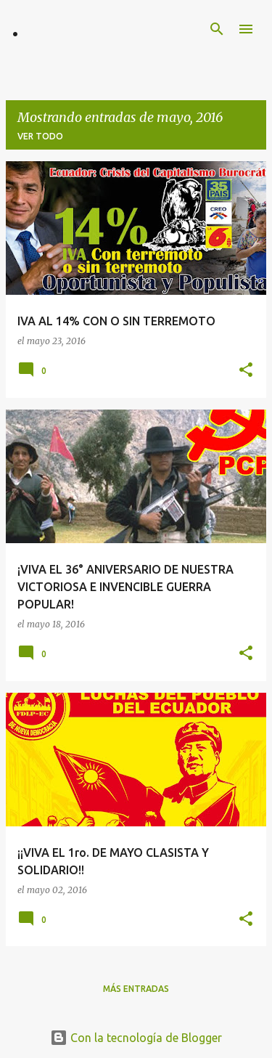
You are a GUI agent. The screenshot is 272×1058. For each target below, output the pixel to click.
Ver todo (40, 136)
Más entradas (136, 988)
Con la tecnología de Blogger (136, 1037)
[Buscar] (217, 29)
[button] (246, 371)
